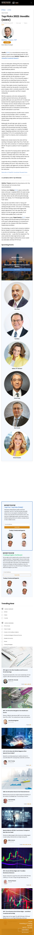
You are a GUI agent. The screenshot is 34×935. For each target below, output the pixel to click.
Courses (6, 618)
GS (26, 684)
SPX (30, 684)
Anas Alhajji (17, 309)
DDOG (16, 190)
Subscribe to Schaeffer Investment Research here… (14, 172)
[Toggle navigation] (31, 3)
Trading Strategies (8, 644)
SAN (30, 804)
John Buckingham (13, 720)
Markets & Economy (8, 638)
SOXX (26, 844)
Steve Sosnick (17, 428)
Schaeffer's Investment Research (9, 58)
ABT (30, 724)
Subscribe (17, 527)
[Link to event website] (17, 264)
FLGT (23, 217)
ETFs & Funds (7, 626)
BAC (25, 684)
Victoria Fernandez (17, 457)
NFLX (24, 844)
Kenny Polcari (12, 881)
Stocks (5, 641)
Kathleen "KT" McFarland (17, 368)
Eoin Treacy (11, 761)
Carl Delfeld (11, 799)
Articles (5, 611)
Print (9, 10)
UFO (28, 844)
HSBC (28, 804)
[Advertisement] (17, 481)
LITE (30, 765)
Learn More (25, 930)
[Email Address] (17, 524)
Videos (5, 615)
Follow (7, 42)
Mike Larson (11, 840)
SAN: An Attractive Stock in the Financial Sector (16, 791)
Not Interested (25, 932)
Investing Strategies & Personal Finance (13, 635)
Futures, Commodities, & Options (11, 632)
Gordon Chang (17, 398)
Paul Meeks (17, 338)
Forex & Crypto (7, 629)
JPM (28, 684)
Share (3, 10)
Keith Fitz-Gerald (13, 680)
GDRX (2, 24)
